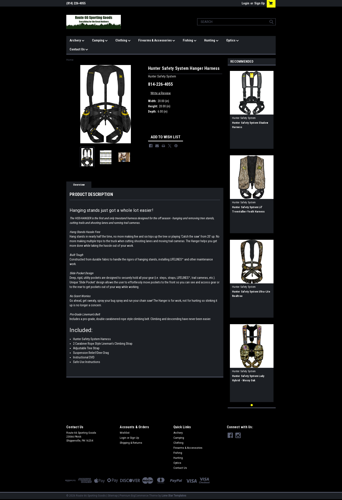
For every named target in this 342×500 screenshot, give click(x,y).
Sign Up (259, 3)
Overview (79, 184)
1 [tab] (252, 405)
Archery (77, 40)
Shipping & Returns (131, 442)
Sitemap (113, 495)
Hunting (211, 40)
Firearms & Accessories (156, 40)
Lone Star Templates (174, 495)
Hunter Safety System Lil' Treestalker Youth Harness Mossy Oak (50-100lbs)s (248, 211)
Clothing (123, 40)
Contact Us (79, 49)
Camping (100, 40)
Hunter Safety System (244, 118)
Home (70, 59)
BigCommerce (140, 495)
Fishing (190, 40)
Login (245, 3)
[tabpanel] (252, 108)
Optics (232, 40)
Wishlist (125, 432)
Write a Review (160, 93)
